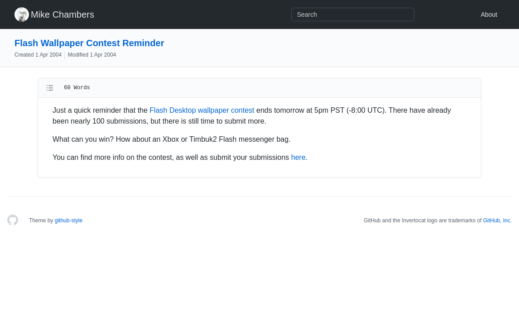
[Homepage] (12, 220)
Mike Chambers (62, 14)
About (489, 14)
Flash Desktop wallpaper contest (201, 110)
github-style (68, 220)
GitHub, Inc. (497, 220)
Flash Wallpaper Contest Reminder (89, 43)
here (298, 157)
